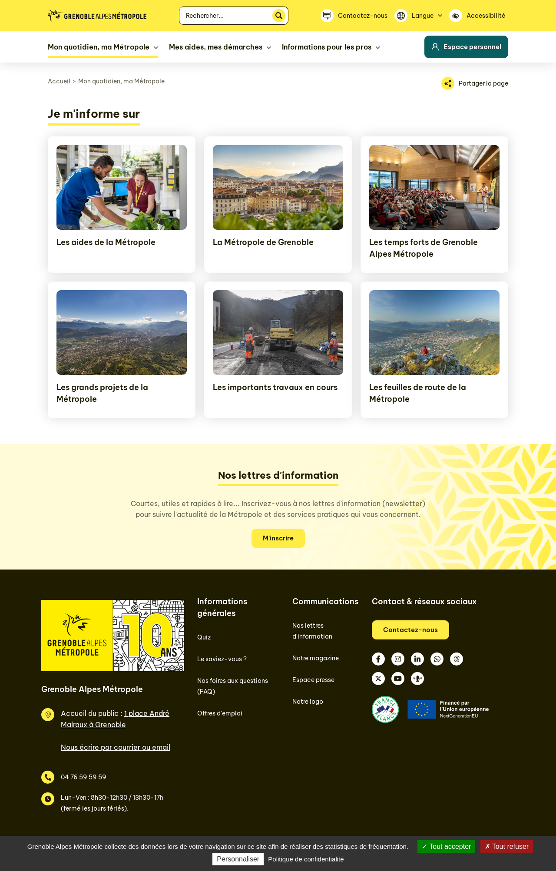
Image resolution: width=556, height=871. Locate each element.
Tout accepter (446, 846)
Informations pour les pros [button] (326, 47)
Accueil (59, 81)
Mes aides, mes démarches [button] (215, 47)
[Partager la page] (474, 83)
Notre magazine (315, 658)
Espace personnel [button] (466, 47)
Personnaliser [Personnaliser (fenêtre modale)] (238, 859)
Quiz (204, 637)
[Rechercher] (278, 15)
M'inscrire (278, 538)
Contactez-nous (410, 630)
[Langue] (418, 16)
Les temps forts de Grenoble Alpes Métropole (423, 248)
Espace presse (313, 680)
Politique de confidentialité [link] (306, 859)
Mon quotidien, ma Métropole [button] (98, 47)
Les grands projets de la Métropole (102, 393)
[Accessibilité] (478, 16)
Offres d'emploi (219, 713)
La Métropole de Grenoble (263, 242)
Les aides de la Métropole (106, 242)
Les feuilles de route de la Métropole (417, 393)
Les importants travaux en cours (275, 387)
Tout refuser (507, 846)
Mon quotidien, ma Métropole (121, 81)
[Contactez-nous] (354, 15)
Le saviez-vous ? (222, 659)
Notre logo (307, 701)
